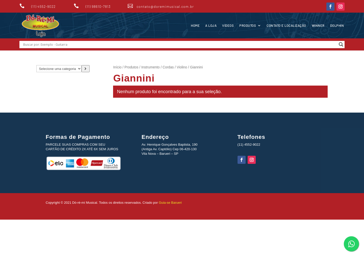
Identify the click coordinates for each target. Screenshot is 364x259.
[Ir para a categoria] (86, 68)
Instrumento (150, 67)
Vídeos (228, 25)
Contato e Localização (286, 25)
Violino (182, 67)
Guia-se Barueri (170, 202)
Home (195, 25)
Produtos (247, 25)
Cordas (168, 67)
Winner (318, 25)
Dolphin (337, 25)
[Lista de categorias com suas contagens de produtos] (59, 68)
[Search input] (179, 44)
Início (117, 67)
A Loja (211, 25)
